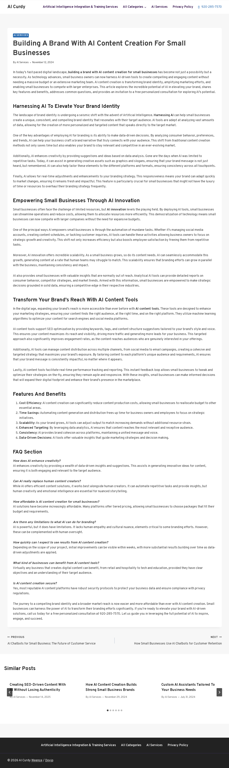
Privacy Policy (183, 7)
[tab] (108, 710)
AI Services (159, 7)
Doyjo (49, 760)
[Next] (219, 692)
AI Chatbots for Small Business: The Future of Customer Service (59, 640)
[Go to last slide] (9, 692)
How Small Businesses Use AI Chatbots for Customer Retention (170, 640)
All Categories (131, 745)
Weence (36, 760)
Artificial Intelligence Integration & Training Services (80, 7)
